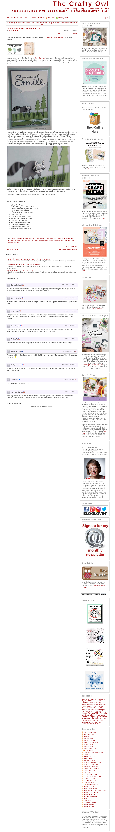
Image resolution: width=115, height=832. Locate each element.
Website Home (12, 18)
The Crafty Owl (81, 3)
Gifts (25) (87, 754)
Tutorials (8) (88, 800)
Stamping (74, 246)
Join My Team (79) (90, 760)
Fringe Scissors (16, 238)
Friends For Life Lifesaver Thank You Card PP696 (24, 265)
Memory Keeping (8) (91, 764)
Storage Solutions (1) (91, 796)
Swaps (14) (87, 798)
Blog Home (24, 18)
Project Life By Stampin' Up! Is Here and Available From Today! (28, 259)
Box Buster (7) (89, 734)
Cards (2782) (88, 738)
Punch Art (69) (89, 782)
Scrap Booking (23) (90, 786)
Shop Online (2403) (90, 788)
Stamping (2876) (89, 794)
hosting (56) (88, 758)
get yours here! (96, 309)
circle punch (93, 702)
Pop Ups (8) (88, 772)
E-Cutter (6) (89, 750)
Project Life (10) (89, 778)
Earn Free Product (93, 704)
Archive (33, 18)
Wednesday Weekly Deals (90, 724)
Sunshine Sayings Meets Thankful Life (20, 270)
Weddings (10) (89, 806)
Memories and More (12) (92, 762)
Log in (106, 18)
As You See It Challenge (97, 699)
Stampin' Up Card (21, 240)
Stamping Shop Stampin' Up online (94, 718)
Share (60, 33)
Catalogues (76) (89, 740)
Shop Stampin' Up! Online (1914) (95, 790)
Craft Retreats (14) (90, 748)
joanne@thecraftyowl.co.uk (90, 11)
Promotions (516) (89, 780)
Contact (41, 18)
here (89, 97)
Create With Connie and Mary (54, 37)
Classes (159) (88, 744)
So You (47, 238)
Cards (67, 246)
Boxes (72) (87, 736)
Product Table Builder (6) (92, 776)
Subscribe (50, 18)
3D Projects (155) (90, 732)
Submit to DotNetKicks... (15, 249)
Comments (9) (72, 249)
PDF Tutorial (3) (89, 770)
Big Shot (84, 701)
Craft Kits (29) (88, 746)
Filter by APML (63, 18)
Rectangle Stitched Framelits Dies (92, 708)
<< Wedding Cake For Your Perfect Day (20, 23)
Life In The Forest (28, 238)
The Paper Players (96, 722)
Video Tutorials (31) (90, 802)
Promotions (100, 706)
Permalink (62, 249)
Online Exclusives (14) (91, 768)
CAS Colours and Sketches (96, 701)
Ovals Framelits (54, 240)
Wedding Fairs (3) (90, 804)
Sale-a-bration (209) (93, 784)
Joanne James (14, 30)
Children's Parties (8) (91, 742)
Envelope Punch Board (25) (93, 752)
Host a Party (92, 706)
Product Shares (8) (90, 774)
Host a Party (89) (89, 756)
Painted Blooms (42, 240)
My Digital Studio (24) (91, 766)
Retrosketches (40, 58)
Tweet (75, 33)
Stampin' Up (32, 240)
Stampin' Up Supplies (57, 238)
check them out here (94, 169)
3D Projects (85, 699)
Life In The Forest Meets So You (23, 28)
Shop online (40, 238)
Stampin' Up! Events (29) (92, 792)
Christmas (85, 702)
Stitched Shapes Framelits (90, 720)
